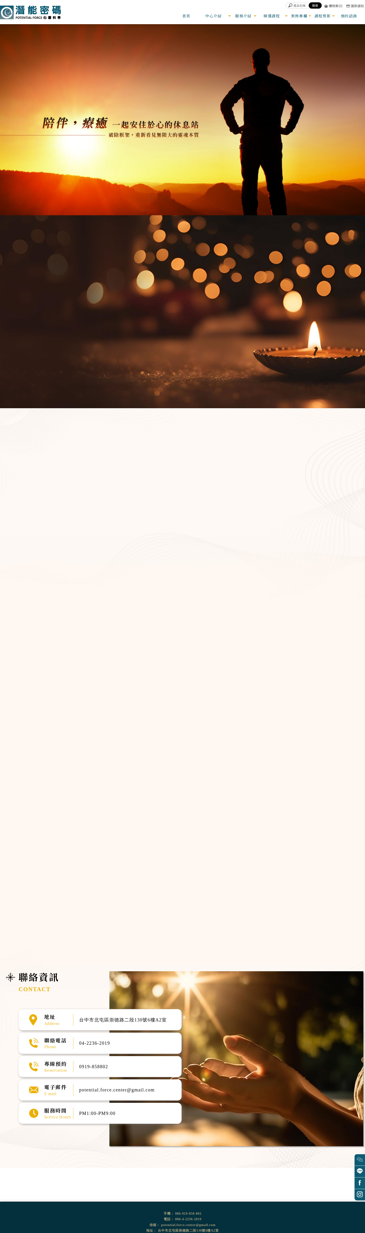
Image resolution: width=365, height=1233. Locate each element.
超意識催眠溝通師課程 (163, 668)
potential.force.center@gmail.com (188, 1225)
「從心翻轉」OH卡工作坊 (164, 675)
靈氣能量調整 (313, 522)
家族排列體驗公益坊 (189, 672)
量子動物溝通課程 (189, 675)
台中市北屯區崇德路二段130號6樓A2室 (188, 1230)
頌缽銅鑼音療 (313, 534)
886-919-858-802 (188, 1213)
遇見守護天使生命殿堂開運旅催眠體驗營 (197, 668)
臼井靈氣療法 (160, 665)
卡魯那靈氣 (159, 672)
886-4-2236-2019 (188, 1219)
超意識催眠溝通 (316, 510)
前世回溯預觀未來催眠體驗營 (193, 665)
